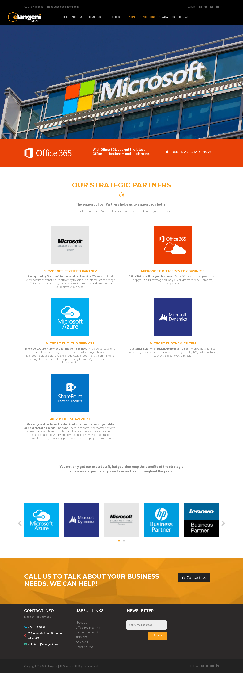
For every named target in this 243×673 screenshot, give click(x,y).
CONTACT (184, 17)
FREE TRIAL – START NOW (190, 152)
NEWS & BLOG (167, 17)
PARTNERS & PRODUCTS (141, 17)
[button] (119, 540)
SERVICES (114, 17)
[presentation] (19, 523)
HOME (64, 17)
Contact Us (196, 577)
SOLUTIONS (94, 17)
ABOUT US (77, 17)
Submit (157, 635)
